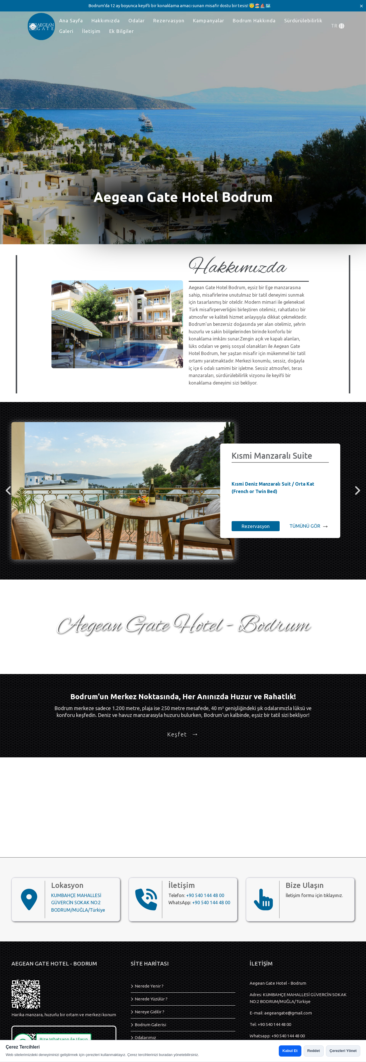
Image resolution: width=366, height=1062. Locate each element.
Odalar (136, 20)
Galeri (66, 31)
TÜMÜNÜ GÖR (309, 526)
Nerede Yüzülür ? (151, 998)
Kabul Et (290, 1051)
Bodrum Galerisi (150, 1024)
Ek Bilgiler (121, 31)
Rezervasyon (168, 20)
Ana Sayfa (71, 20)
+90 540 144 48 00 (205, 895)
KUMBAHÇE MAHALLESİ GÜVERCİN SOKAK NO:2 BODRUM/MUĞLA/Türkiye (78, 903)
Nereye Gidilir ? (149, 1011)
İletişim (91, 31)
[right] (357, 490)
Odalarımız (145, 1037)
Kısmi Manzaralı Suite (272, 455)
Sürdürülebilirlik (303, 20)
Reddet (313, 1051)
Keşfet (182, 734)
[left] (8, 490)
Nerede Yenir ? (149, 986)
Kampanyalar (208, 20)
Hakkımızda (106, 20)
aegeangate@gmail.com (288, 1012)
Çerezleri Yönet (343, 1051)
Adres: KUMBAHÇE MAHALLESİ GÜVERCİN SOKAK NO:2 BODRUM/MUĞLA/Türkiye (298, 998)
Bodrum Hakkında (254, 20)
